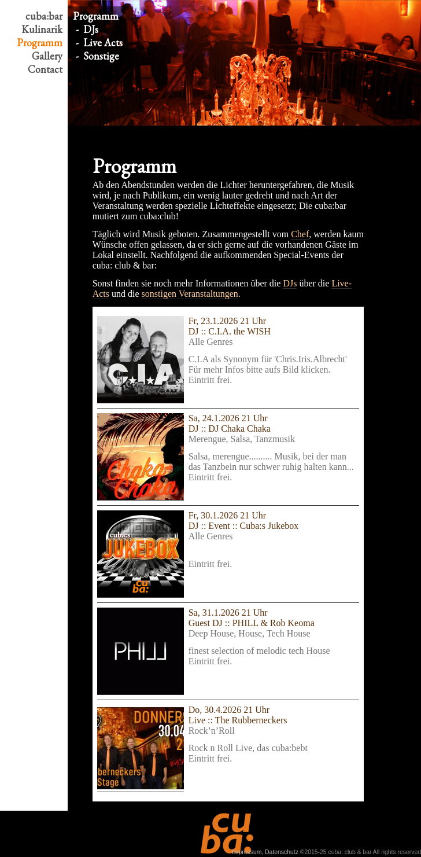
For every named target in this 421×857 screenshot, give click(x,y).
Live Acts (103, 42)
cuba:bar (43, 16)
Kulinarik (41, 29)
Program (39, 42)
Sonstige (101, 55)
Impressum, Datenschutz (265, 852)
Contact (45, 69)
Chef (300, 234)
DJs (90, 29)
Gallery (47, 55)
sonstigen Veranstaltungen (190, 294)
